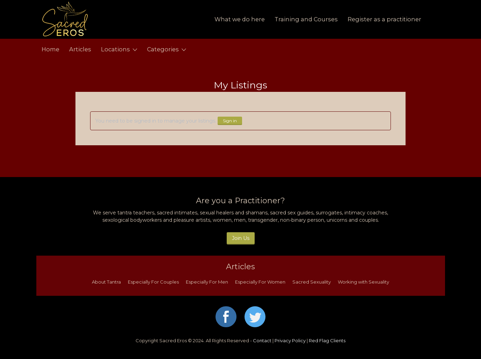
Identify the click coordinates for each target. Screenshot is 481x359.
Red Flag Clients (327, 340)
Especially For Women (260, 282)
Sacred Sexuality (311, 282)
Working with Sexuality (363, 282)
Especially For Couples (153, 282)
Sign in (230, 120)
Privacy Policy (290, 340)
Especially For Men (207, 282)
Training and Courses (306, 19)
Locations (115, 49)
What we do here (239, 19)
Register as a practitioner (384, 19)
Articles (80, 49)
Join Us (240, 238)
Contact (262, 340)
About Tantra (106, 282)
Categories (163, 49)
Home (50, 49)
